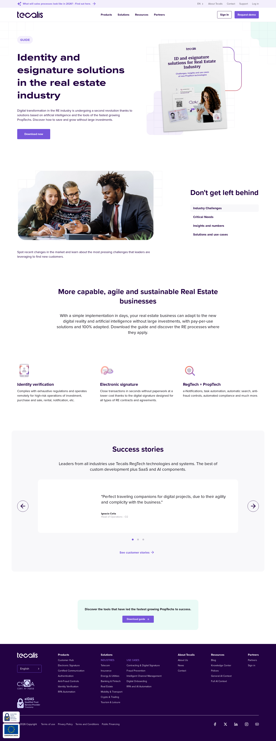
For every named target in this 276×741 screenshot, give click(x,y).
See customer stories (137, 552)
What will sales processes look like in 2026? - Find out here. (57, 3)
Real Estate (107, 686)
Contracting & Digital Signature (143, 665)
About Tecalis (215, 3)
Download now (33, 134)
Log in (255, 3)
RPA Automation (66, 691)
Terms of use (48, 724)
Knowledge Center (221, 665)
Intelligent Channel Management (144, 675)
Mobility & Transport (111, 691)
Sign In (224, 14)
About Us (183, 660)
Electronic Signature (69, 665)
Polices (215, 670)
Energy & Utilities (110, 675)
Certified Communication (71, 670)
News (181, 665)
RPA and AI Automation (139, 686)
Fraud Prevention (136, 670)
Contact (231, 3)
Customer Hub (66, 660)
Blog (213, 660)
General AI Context (221, 675)
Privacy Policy (65, 724)
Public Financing (111, 724)
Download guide (138, 619)
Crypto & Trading (110, 697)
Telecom (105, 665)
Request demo (247, 14)
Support (243, 3)
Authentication (66, 675)
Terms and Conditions (87, 724)
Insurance (106, 670)
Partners (159, 14)
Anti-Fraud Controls (68, 681)
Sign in (251, 665)
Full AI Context (219, 681)
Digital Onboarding (137, 681)
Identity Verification (68, 686)
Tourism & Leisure (110, 702)
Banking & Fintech (111, 681)
